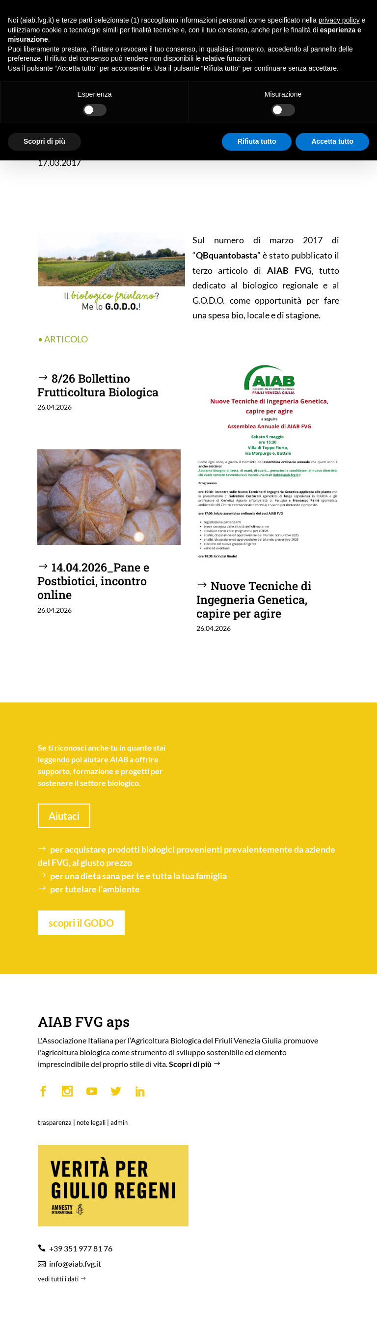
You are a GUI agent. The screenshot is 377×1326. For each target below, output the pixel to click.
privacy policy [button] (339, 20)
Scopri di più (196, 1063)
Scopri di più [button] (44, 141)
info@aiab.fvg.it (75, 1263)
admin (119, 1122)
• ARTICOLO (63, 339)
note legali (91, 1122)
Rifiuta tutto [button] (257, 141)
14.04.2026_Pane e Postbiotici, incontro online (93, 580)
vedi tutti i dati (63, 1279)
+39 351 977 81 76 (80, 1248)
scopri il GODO (81, 923)
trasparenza (55, 1122)
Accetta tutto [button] (332, 141)
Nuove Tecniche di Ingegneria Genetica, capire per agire (254, 599)
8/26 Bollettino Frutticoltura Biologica (98, 384)
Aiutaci (64, 816)
